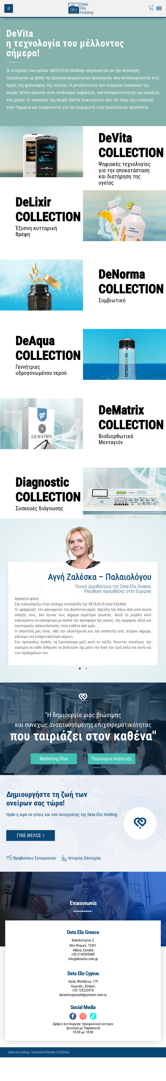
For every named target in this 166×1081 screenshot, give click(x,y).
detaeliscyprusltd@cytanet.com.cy (83, 1018)
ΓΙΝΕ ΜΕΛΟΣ (31, 859)
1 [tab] (80, 692)
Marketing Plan (51, 782)
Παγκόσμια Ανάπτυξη (109, 782)
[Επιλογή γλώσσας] (159, 8)
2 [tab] (86, 692)
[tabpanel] (83, 615)
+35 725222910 (83, 1014)
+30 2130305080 (83, 978)
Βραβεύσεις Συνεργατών (31, 881)
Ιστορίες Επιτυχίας (81, 881)
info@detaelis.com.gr (83, 982)
